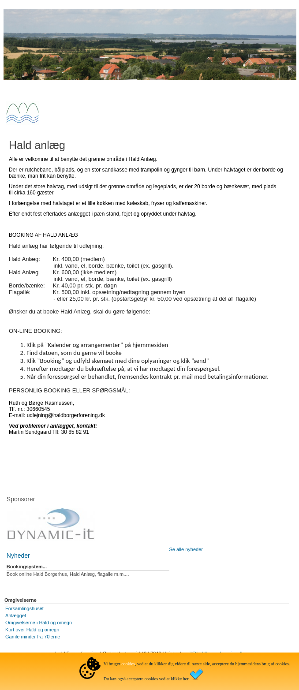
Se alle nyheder (186, 549)
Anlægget (15, 615)
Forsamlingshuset (24, 608)
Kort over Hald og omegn (32, 629)
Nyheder (18, 555)
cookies (128, 663)
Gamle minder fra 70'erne (32, 636)
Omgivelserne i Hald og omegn (38, 622)
